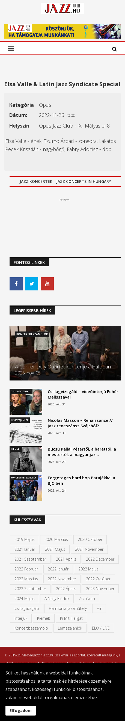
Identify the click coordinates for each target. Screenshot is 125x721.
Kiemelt (16, 448)
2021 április (66, 559)
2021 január (24, 549)
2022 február (26, 569)
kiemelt (43, 618)
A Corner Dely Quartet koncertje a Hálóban (63, 366)
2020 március (56, 539)
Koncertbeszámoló (31, 628)
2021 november (89, 549)
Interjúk (20, 618)
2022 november (62, 578)
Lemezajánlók (19, 420)
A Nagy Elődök (56, 598)
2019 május (24, 539)
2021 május (55, 549)
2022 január (58, 569)
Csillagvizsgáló (21, 391)
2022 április (66, 588)
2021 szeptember (30, 559)
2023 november (100, 588)
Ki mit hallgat (71, 618)
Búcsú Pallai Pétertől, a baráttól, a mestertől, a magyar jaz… (82, 451)
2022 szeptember (30, 588)
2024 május (24, 598)
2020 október (90, 539)
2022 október (98, 578)
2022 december (100, 559)
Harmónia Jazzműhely (68, 608)
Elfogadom (21, 710)
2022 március (26, 578)
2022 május (88, 569)
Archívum (87, 598)
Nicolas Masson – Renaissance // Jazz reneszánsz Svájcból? (80, 422)
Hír (99, 608)
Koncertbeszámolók (32, 334)
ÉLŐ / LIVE (101, 628)
